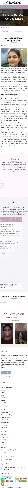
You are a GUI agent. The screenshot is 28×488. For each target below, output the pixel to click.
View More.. (4, 427)
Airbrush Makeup (5, 420)
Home (2, 28)
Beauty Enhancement (7, 387)
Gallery (3, 392)
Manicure (3, 445)
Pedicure (3, 442)
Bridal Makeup (5, 410)
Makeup (3, 382)
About (2, 380)
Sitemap (3, 400)
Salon (2, 385)
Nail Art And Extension (7, 439)
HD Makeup (4, 425)
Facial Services (5, 437)
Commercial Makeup (6, 415)
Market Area (4, 402)
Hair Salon (3, 434)
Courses (3, 390)
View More (6, 372)
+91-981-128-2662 (8, 7)
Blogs (2, 395)
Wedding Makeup (5, 422)
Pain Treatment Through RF (8, 450)
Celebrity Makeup (5, 417)
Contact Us (4, 397)
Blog (7, 28)
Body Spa (3, 447)
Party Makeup (4, 412)
